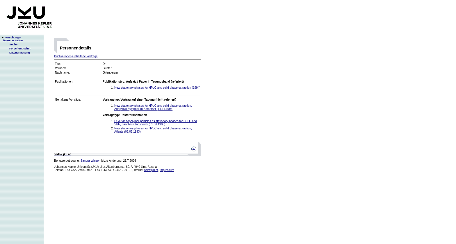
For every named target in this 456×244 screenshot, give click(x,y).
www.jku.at (151, 170)
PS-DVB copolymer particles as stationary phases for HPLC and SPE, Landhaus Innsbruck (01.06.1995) (155, 123)
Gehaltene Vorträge (85, 56)
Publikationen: (64, 81)
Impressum (167, 170)
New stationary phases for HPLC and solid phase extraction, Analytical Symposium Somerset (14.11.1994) (153, 107)
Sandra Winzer (90, 160)
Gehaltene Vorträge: (68, 99)
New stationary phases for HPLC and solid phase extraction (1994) (157, 87)
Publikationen (63, 56)
